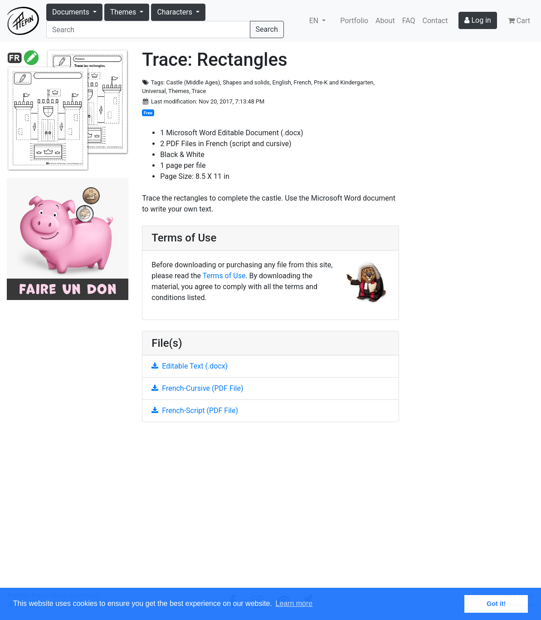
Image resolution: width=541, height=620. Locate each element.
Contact (435, 20)
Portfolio (354, 20)
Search (267, 29)
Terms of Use (224, 275)
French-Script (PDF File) (194, 410)
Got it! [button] (496, 603)
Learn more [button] (293, 603)
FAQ (408, 20)
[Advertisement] (270, 510)
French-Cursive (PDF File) (197, 388)
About (385, 20)
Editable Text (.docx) (189, 366)
